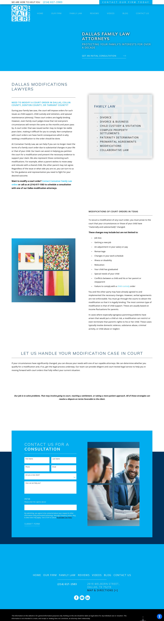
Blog (107, 575)
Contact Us (122, 575)
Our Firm (50, 575)
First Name (26, 459)
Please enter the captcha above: (32, 502)
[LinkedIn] (87, 597)
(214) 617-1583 (52, 2)
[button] (159, 616)
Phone (25, 467)
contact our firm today (125, 2)
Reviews (84, 575)
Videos (97, 575)
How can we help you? (30, 483)
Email (51, 467)
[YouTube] (82, 597)
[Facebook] (76, 597)
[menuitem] (40, 13)
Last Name (53, 459)
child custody (121, 286)
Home (37, 575)
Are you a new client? (30, 475)
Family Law (67, 575)
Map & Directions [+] (102, 590)
